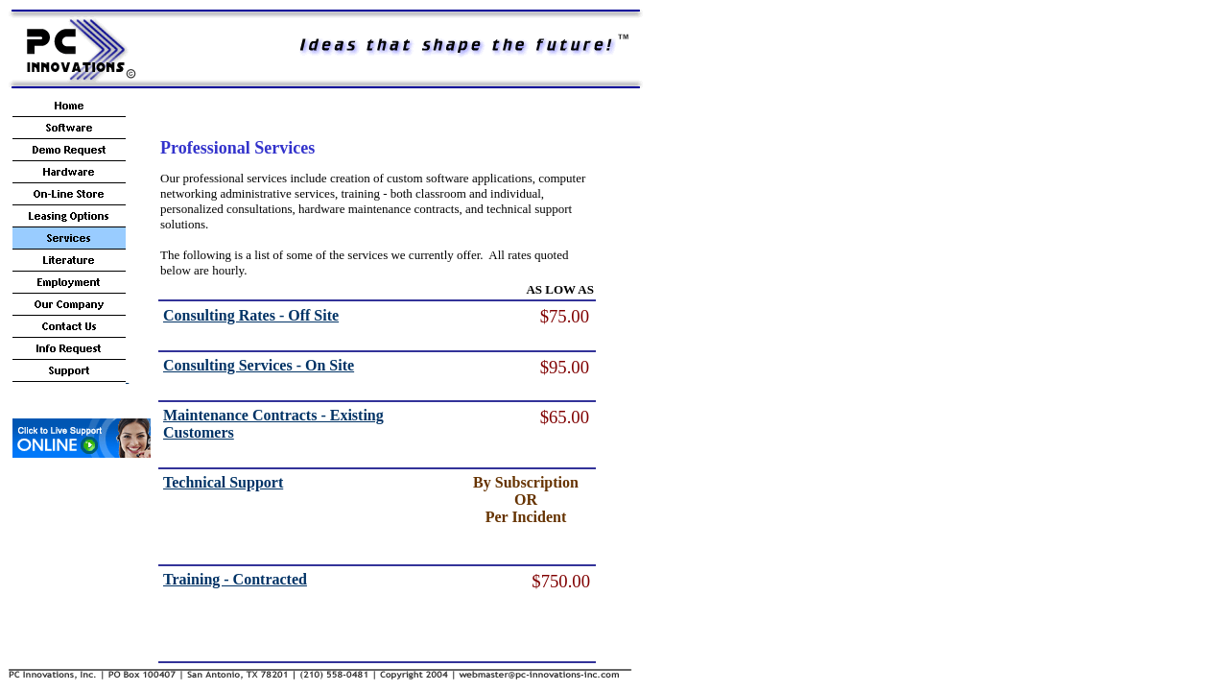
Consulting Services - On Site (258, 365)
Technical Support (223, 482)
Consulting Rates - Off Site (251, 315)
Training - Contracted (235, 579)
